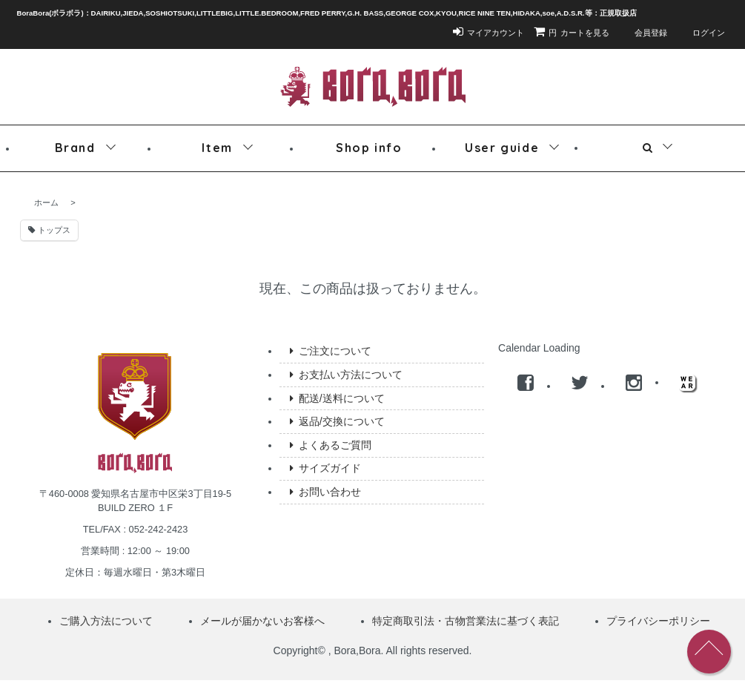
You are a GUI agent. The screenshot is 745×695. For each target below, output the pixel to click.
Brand (75, 147)
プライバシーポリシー (658, 621)
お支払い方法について (346, 375)
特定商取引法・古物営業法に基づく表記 (465, 621)
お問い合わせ (325, 492)
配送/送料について (337, 398)
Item (217, 147)
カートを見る (571, 32)
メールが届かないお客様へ (262, 621)
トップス (49, 229)
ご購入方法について (106, 621)
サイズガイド (325, 468)
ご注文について (330, 351)
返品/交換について (337, 421)
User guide (502, 147)
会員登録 (643, 32)
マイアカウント (488, 32)
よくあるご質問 (330, 445)
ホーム (46, 202)
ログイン (701, 32)
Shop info (369, 147)
